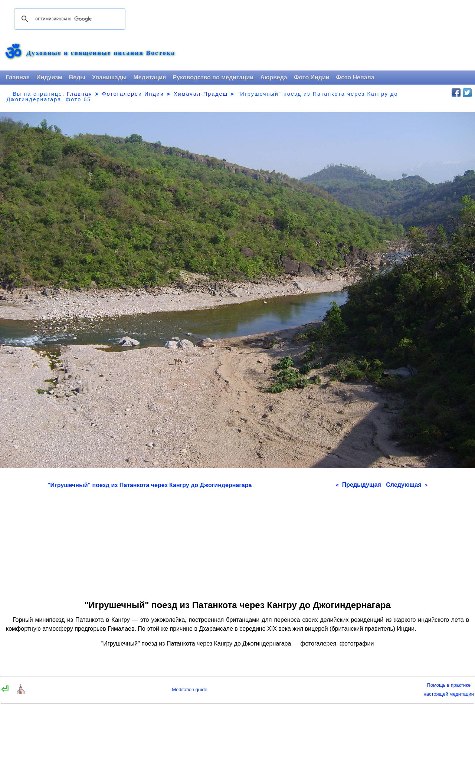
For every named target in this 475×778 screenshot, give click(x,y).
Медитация (149, 77)
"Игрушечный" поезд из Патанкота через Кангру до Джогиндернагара (150, 485)
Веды (77, 77)
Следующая (407, 485)
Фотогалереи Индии (133, 94)
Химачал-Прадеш (201, 94)
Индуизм (49, 77)
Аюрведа (273, 77)
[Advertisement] (238, 542)
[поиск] (68, 18)
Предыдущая (358, 485)
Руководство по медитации (213, 77)
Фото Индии (312, 77)
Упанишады (109, 77)
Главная (18, 77)
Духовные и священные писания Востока (100, 53)
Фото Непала (355, 77)
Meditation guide (189, 689)
